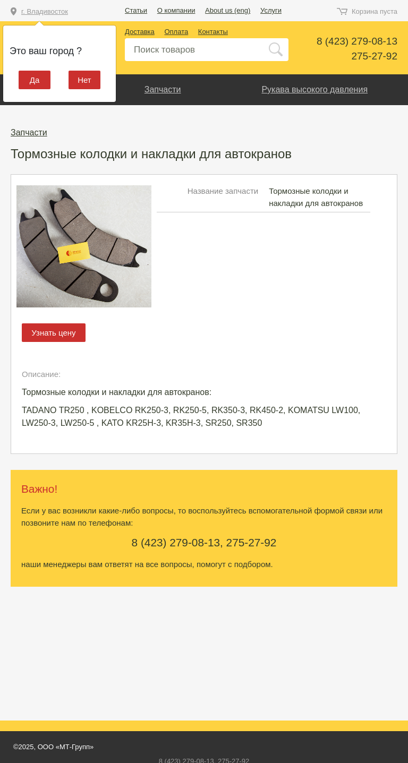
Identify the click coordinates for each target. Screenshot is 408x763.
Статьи (136, 10)
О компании (176, 10)
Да (35, 79)
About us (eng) (227, 10)
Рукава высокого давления (314, 89)
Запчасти (162, 89)
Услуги (271, 10)
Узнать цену (53, 332)
